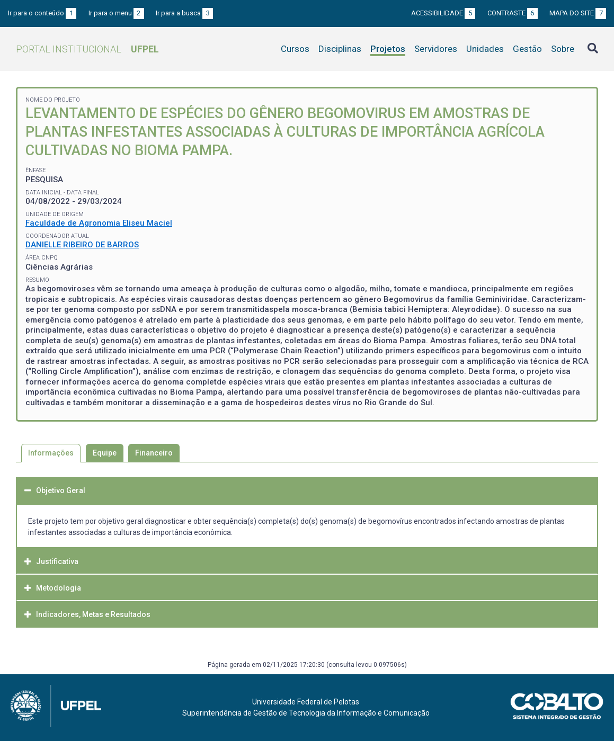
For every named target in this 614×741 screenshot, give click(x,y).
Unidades (485, 48)
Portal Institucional (87, 49)
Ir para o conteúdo (42, 13)
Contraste (512, 13)
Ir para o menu (116, 13)
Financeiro (154, 453)
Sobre (562, 48)
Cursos (295, 48)
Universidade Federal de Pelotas (305, 702)
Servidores (435, 48)
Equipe (105, 453)
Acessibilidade (443, 13)
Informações (51, 453)
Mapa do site (577, 13)
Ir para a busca (184, 13)
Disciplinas (339, 48)
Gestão (527, 48)
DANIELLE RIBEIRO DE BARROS (82, 244)
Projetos (387, 48)
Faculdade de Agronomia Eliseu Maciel (98, 223)
